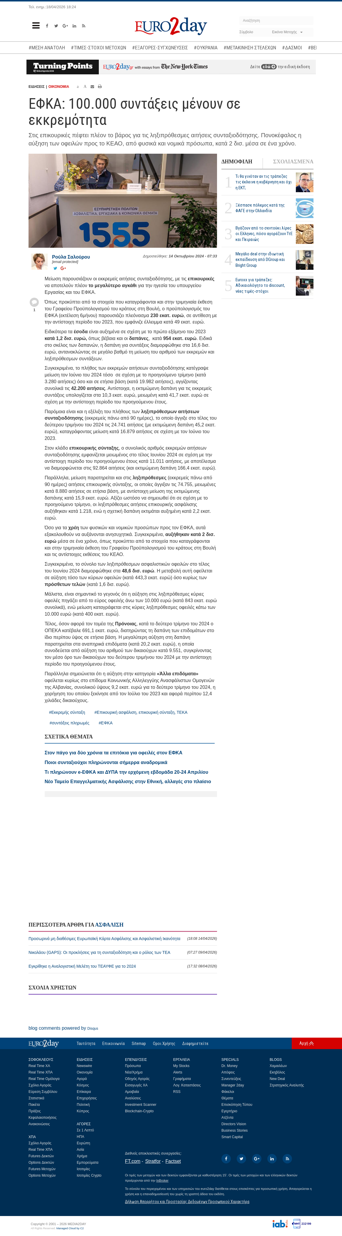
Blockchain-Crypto (139, 1111)
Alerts (177, 1072)
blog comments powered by (63, 1028)
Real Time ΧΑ (39, 1066)
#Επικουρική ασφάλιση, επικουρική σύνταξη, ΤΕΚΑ (140, 712)
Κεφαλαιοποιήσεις (42, 1118)
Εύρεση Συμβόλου (43, 1092)
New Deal (277, 1079)
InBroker (162, 1180)
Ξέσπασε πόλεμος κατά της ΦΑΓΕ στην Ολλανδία (260, 207)
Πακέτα (34, 1105)
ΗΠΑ (80, 1137)
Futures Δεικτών (41, 1156)
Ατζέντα (227, 1118)
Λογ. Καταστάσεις (187, 1085)
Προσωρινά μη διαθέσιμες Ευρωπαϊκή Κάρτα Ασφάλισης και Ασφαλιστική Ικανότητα (123, 938)
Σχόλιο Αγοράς (40, 1085)
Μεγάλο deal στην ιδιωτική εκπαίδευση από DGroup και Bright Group (260, 259)
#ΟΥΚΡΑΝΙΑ (206, 48)
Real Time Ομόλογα (44, 1079)
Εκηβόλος (277, 1072)
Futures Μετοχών (42, 1169)
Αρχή (303, 1043)
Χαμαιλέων (278, 1066)
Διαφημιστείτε (195, 1043)
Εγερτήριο (229, 1111)
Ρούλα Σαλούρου (71, 256)
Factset (173, 1161)
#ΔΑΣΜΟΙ (292, 48)
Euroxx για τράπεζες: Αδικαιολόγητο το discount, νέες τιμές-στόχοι (260, 285)
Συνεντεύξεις (231, 1079)
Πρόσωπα (133, 1066)
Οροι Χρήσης (164, 1043)
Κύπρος (83, 1111)
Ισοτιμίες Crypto (89, 1175)
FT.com (132, 1161)
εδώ (269, 66)
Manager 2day (232, 1085)
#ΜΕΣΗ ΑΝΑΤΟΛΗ (47, 48)
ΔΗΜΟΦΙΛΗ (236, 162)
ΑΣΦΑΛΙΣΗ (109, 925)
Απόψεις (228, 1072)
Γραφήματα (182, 1079)
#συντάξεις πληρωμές (69, 723)
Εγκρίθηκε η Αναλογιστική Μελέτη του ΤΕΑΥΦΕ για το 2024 (123, 966)
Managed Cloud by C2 (70, 1228)
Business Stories (234, 1130)
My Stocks (181, 1066)
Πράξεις (35, 1111)
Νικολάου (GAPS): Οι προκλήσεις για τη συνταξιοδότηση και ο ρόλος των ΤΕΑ (123, 952)
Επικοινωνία (113, 1043)
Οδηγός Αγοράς (137, 1079)
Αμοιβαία (132, 1092)
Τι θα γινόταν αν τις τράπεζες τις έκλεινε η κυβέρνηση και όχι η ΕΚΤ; (264, 182)
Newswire (84, 1066)
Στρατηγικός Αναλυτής (287, 1085)
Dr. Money (229, 1066)
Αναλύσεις (133, 1098)
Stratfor (153, 1161)
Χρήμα (82, 1156)
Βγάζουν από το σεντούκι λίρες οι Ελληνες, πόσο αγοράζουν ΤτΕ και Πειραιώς (264, 233)
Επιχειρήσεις (87, 1098)
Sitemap (139, 1043)
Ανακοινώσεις (39, 1124)
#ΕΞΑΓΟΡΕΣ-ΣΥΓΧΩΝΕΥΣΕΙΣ (160, 48)
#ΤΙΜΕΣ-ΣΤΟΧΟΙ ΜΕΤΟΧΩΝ (98, 48)
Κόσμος (83, 1085)
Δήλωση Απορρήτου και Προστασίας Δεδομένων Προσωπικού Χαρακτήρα (187, 1201)
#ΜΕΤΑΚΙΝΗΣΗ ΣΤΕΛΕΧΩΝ (249, 48)
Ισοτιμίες (83, 1169)
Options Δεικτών (41, 1162)
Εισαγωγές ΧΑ (136, 1085)
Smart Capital (232, 1137)
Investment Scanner (140, 1105)
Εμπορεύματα (88, 1162)
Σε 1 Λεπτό (85, 1130)
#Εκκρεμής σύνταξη (67, 712)
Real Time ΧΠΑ (41, 1072)
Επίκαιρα (84, 1092)
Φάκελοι (227, 1092)
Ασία (80, 1150)
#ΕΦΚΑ (106, 723)
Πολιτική (83, 1105)
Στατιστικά (36, 1098)
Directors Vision (233, 1124)
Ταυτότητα (86, 1043)
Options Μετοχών (42, 1175)
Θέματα (227, 1098)
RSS (177, 1092)
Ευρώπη (83, 1143)
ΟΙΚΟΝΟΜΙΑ (59, 87)
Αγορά (82, 1079)
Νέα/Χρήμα (134, 1072)
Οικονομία (85, 1072)
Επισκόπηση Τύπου (236, 1105)
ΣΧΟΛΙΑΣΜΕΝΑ (293, 162)
